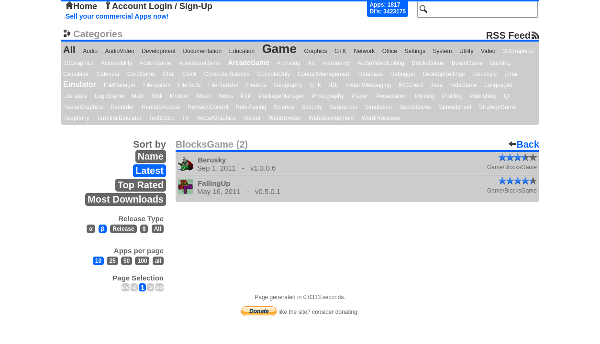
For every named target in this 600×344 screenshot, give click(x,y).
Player (360, 96)
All (69, 49)
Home (81, 6)
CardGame (141, 74)
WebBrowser (284, 118)
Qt (507, 96)
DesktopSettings (444, 74)
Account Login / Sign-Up (158, 6)
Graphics (315, 51)
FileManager (120, 85)
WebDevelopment (331, 118)
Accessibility (116, 63)
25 (112, 261)
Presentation (391, 96)
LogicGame (109, 96)
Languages (498, 85)
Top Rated (141, 185)
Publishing (483, 96)
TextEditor (161, 118)
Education (242, 51)
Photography (327, 96)
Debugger (403, 74)
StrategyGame (497, 107)
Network (364, 51)
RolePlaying (250, 107)
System (442, 51)
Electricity (484, 74)
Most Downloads (126, 199)
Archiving (288, 63)
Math (138, 96)
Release (123, 229)
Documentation (202, 51)
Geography (288, 85)
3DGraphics (78, 63)
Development (159, 51)
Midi (157, 96)
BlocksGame (428, 63)
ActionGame (155, 63)
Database (370, 74)
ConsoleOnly (273, 74)
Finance (256, 85)
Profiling (452, 96)
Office (389, 51)
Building (500, 63)
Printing (424, 96)
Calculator (76, 74)
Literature (75, 96)
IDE (334, 85)
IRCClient (411, 85)
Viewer (252, 118)
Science (284, 107)
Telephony (76, 118)
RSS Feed (508, 35)
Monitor (179, 96)
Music (204, 96)
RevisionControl (208, 107)
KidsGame (463, 85)
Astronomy (336, 63)
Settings (415, 51)
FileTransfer (223, 85)
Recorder (122, 107)
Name (151, 156)
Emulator (79, 84)
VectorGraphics (216, 118)
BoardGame (467, 63)
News (226, 96)
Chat (169, 74)
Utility (466, 51)
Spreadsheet (455, 107)
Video (488, 51)
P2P (246, 96)
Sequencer (343, 107)
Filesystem (156, 85)
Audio (90, 51)
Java (437, 85)
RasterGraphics (83, 107)
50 (126, 261)
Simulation (378, 107)
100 (142, 261)
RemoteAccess (161, 107)
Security (311, 107)
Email (511, 74)
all (158, 261)
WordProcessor (380, 118)
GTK (340, 51)
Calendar (108, 74)
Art (311, 63)
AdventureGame (199, 63)
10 (98, 261)
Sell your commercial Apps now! (117, 16)
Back (524, 144)
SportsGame (415, 107)
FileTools (189, 85)
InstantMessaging (368, 85)
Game (279, 49)
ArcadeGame (248, 62)
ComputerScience (227, 74)
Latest (149, 170)
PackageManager (281, 96)
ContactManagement (324, 74)
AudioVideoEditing (380, 63)
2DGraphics (518, 51)
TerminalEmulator (119, 118)
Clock (189, 74)
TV (185, 118)
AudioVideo (119, 51)
